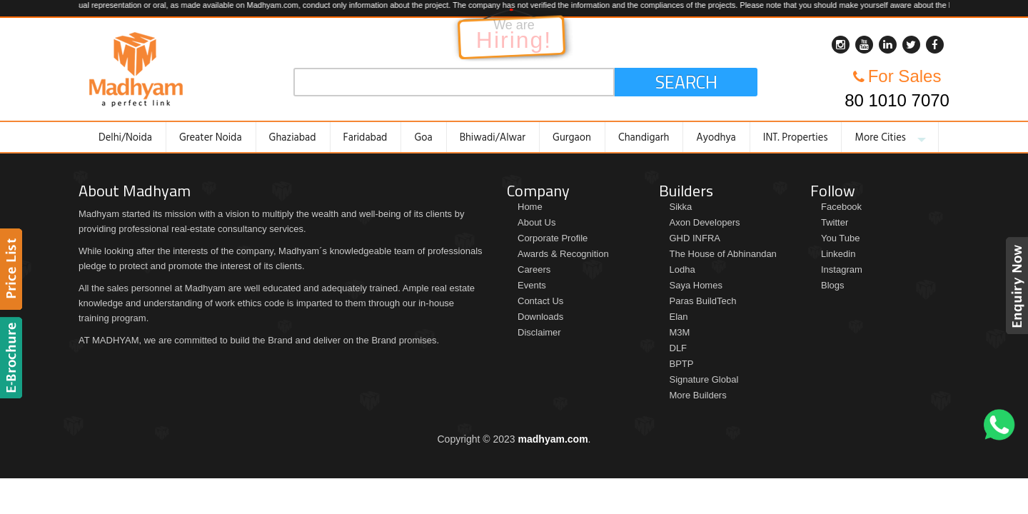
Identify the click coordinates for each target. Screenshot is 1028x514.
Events (532, 285)
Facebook (841, 206)
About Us (536, 222)
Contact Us (540, 301)
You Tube (840, 238)
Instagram (841, 269)
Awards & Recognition (563, 253)
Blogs (833, 285)
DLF (678, 348)
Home (530, 206)
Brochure (13, 357)
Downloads (540, 316)
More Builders (698, 395)
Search (686, 82)
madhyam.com (553, 439)
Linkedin (838, 253)
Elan (679, 316)
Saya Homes (696, 285)
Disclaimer (539, 332)
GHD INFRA (695, 238)
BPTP (682, 363)
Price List (13, 269)
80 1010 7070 (897, 100)
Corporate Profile (553, 238)
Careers (534, 269)
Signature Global (704, 379)
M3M (680, 332)
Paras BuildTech (703, 301)
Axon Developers (705, 222)
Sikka (681, 206)
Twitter (834, 222)
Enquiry (1015, 286)
